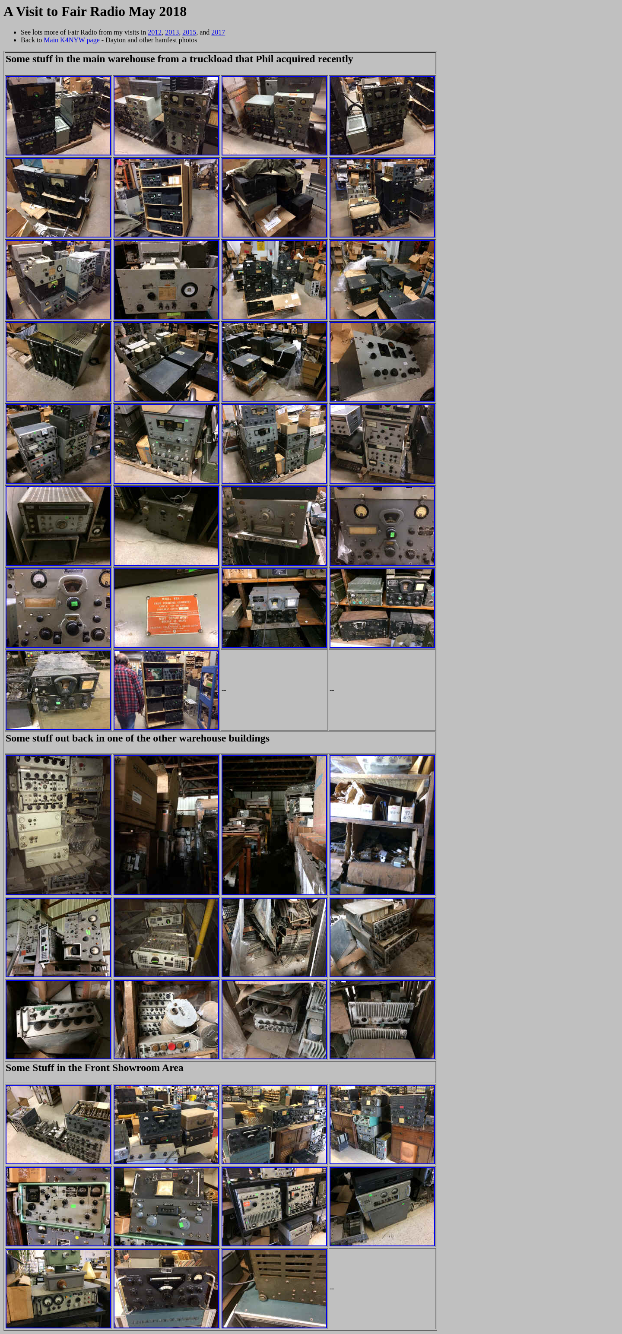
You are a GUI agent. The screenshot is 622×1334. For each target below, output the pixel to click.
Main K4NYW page (71, 40)
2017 (218, 32)
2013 (172, 32)
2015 (189, 32)
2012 (155, 32)
